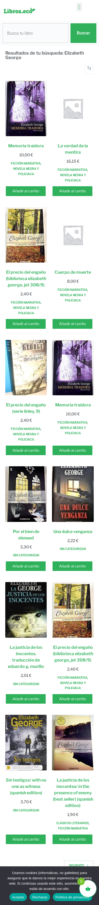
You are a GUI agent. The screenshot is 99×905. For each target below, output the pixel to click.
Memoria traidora (26, 145)
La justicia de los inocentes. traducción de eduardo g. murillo (26, 657)
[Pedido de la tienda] (89, 69)
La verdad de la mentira (73, 149)
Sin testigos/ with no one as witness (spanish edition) (26, 786)
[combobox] (35, 33)
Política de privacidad (72, 897)
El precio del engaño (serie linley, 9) (26, 408)
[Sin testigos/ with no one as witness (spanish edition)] (26, 742)
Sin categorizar (26, 555)
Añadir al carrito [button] (25, 191)
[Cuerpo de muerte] (72, 235)
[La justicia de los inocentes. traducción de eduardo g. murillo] (26, 610)
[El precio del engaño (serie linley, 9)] (26, 368)
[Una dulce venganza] (72, 494)
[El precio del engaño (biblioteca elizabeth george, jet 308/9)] (26, 235)
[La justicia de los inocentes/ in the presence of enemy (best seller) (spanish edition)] (72, 742)
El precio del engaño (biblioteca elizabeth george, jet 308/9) (26, 278)
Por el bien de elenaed (26, 534)
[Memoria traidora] (26, 108)
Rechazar (40, 897)
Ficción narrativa (26, 163)
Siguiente (79, 865)
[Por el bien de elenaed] (26, 494)
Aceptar (18, 897)
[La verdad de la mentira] (72, 108)
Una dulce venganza (72, 531)
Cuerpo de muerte (73, 272)
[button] (79, 7)
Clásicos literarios (72, 823)
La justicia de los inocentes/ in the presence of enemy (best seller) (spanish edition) (73, 793)
